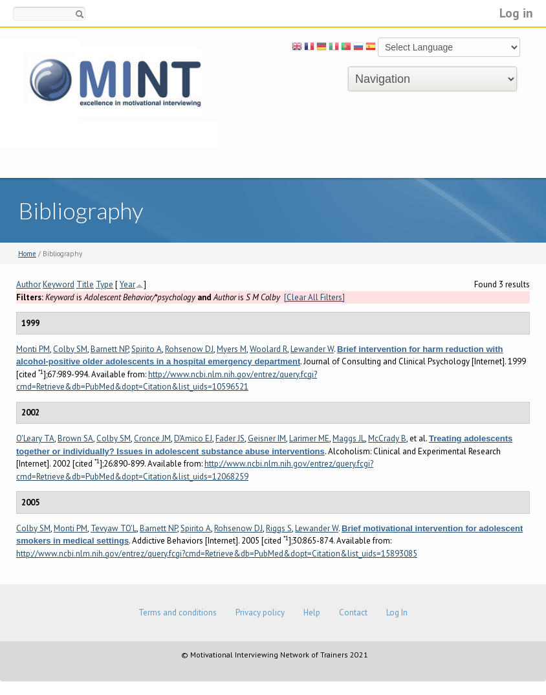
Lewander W (312, 349)
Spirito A (146, 349)
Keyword (58, 284)
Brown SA (75, 438)
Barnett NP (109, 349)
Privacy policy (260, 612)
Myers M (231, 349)
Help (311, 612)
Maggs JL (349, 438)
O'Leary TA (35, 438)
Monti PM (33, 349)
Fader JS (230, 438)
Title (85, 284)
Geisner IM (267, 438)
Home (27, 253)
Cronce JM (152, 438)
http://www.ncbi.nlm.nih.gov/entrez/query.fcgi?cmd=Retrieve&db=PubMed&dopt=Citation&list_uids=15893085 (216, 553)
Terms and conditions (177, 612)
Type (104, 284)
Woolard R (268, 349)
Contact (353, 612)
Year (127, 284)
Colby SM (70, 349)
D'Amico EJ (193, 438)
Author (28, 284)
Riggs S (279, 528)
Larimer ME (309, 438)
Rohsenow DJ (189, 349)
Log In (397, 612)
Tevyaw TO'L (113, 528)
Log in (516, 13)
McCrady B (387, 438)
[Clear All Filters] (314, 297)
